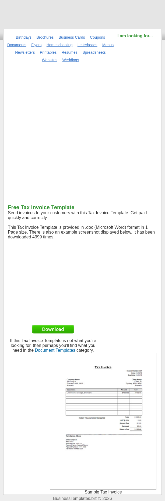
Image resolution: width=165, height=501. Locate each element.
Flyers (36, 45)
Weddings (70, 60)
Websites (49, 60)
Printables (48, 52)
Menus (108, 45)
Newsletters (25, 52)
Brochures (45, 37)
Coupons (97, 37)
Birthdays (23, 37)
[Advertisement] (135, 119)
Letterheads (87, 45)
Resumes (70, 52)
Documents (16, 45)
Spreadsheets (94, 52)
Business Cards (72, 37)
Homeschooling (60, 45)
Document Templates (55, 350)
